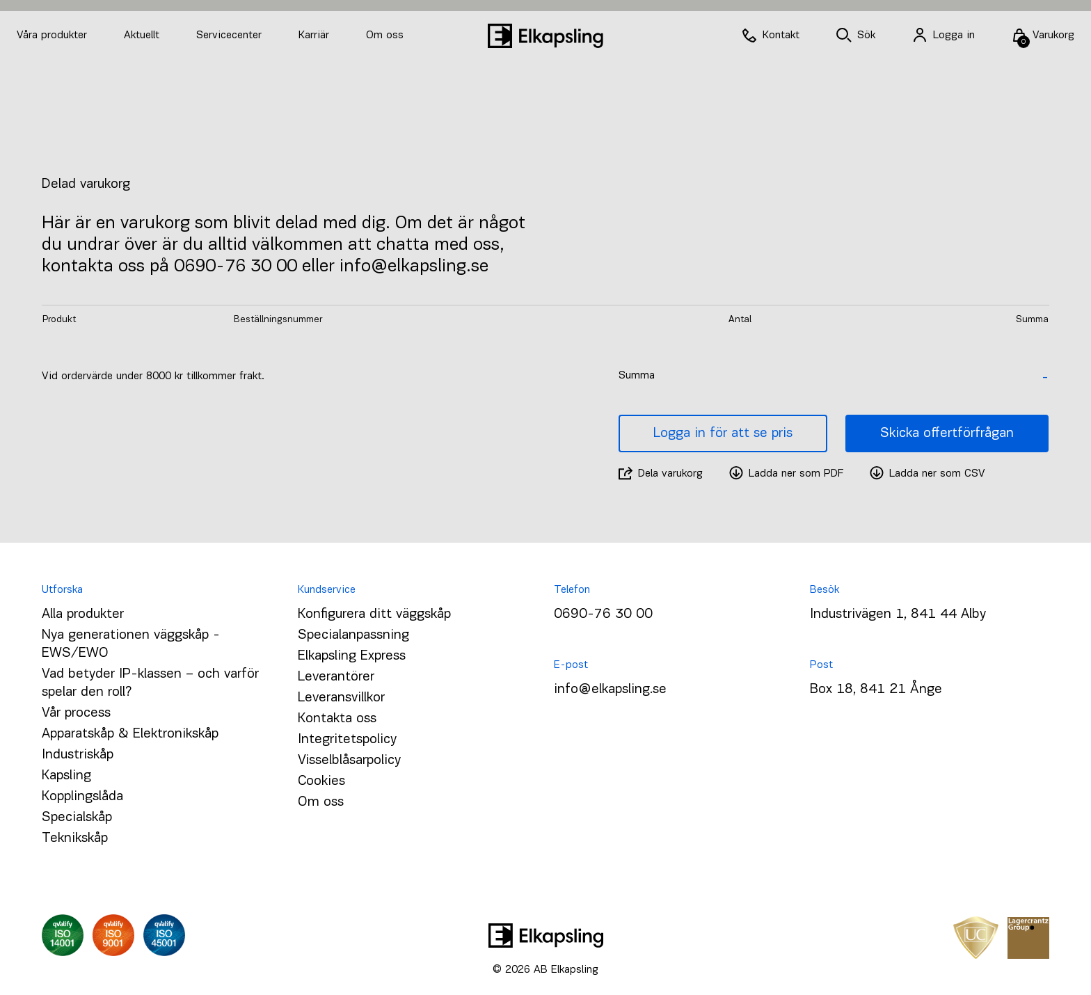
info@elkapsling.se (610, 689)
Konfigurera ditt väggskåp (374, 614)
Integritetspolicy (347, 740)
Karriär (315, 35)
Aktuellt (143, 35)
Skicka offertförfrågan (947, 433)
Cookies (321, 781)
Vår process (76, 713)
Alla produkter (83, 614)
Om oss (385, 35)
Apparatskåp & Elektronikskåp (130, 734)
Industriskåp (77, 755)
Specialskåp (77, 818)
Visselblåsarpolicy (349, 760)
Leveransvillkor (341, 698)
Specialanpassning (353, 635)
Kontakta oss (337, 719)
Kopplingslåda (82, 797)
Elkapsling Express (352, 656)
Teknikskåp (75, 838)
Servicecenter (230, 35)
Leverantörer (336, 677)
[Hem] (545, 36)
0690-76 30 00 (603, 614)
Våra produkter (52, 35)
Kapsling (66, 776)
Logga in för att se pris (723, 433)
